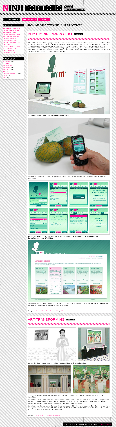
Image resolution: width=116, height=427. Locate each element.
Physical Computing (53, 415)
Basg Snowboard (8, 50)
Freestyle (6, 61)
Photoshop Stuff (9, 52)
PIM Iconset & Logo (10, 40)
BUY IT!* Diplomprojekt (50, 34)
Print (5, 75)
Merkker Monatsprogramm (11, 34)
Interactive (40, 311)
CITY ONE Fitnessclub (11, 36)
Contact (44, 19)
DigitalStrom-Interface (11, 46)
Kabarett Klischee (9, 38)
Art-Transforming (46, 319)
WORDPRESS (105, 424)
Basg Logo (6, 44)
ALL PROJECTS (11, 19)
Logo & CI (6, 69)
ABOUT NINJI (29, 19)
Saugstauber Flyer (9, 32)
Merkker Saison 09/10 (11, 30)
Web (62, 311)
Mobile (57, 311)
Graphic (6, 63)
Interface (49, 311)
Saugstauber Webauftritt (12, 28)
